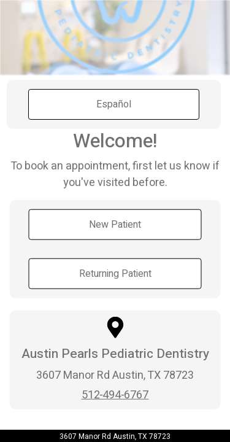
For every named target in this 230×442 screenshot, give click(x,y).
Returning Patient (115, 273)
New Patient (115, 224)
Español (113, 104)
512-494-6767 (115, 394)
